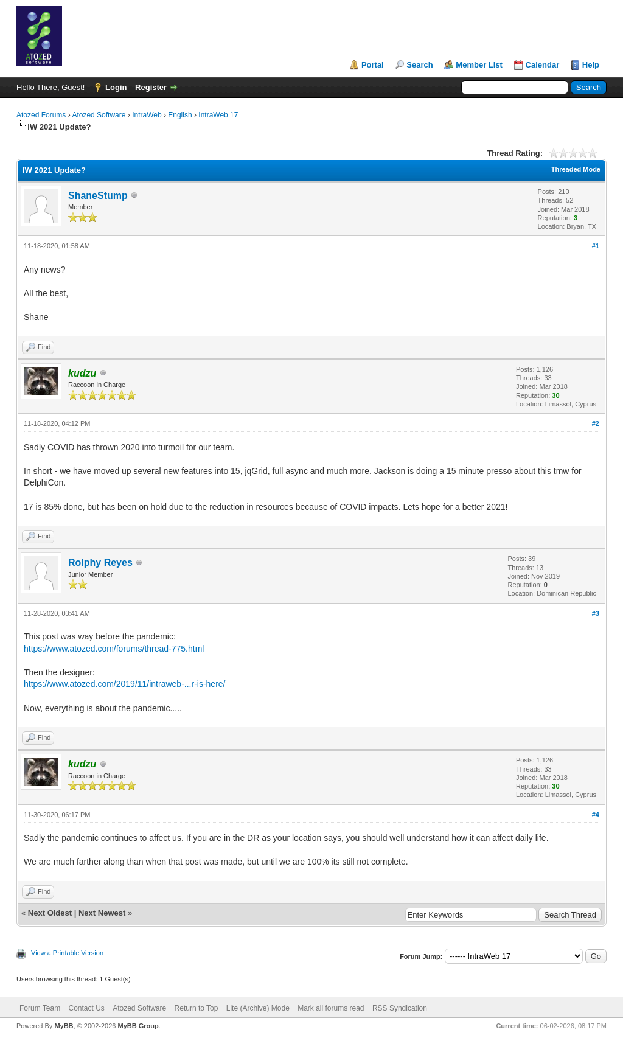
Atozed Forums (41, 115)
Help (590, 64)
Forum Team (39, 1008)
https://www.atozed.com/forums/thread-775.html (114, 648)
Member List (479, 64)
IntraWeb (146, 115)
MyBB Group (137, 1025)
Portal (372, 64)
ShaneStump (98, 195)
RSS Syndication (399, 1008)
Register (151, 87)
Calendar (543, 64)
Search (419, 64)
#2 (595, 423)
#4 (595, 814)
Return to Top (196, 1008)
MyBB (63, 1025)
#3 (595, 613)
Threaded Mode (575, 169)
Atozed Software (98, 115)
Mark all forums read (331, 1008)
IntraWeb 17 (218, 115)
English (180, 115)
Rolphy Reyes (100, 562)
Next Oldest (50, 913)
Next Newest (101, 913)
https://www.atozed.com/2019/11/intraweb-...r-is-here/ (124, 684)
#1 (595, 245)
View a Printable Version (67, 952)
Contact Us (86, 1008)
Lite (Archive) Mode (258, 1008)
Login (116, 87)
